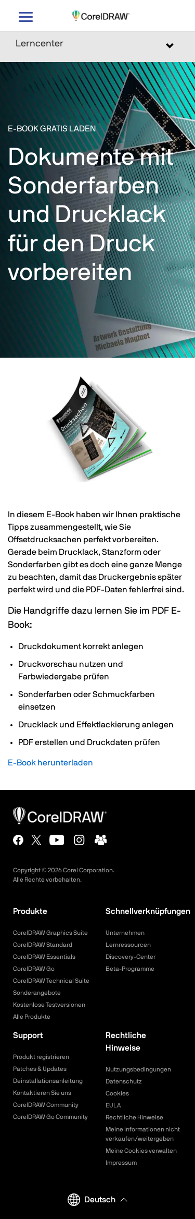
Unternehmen (125, 933)
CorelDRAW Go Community (50, 1117)
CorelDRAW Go (34, 969)
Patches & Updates (40, 1069)
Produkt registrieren (41, 1057)
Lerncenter (39, 43)
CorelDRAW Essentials (44, 957)
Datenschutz (124, 1081)
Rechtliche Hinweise (134, 1117)
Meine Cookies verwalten (141, 1151)
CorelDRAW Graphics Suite (50, 933)
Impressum (121, 1163)
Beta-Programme (130, 969)
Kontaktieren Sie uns (42, 1093)
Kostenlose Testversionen (49, 1005)
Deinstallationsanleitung (48, 1081)
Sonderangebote (37, 993)
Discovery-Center (130, 957)
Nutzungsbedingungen (138, 1069)
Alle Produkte (31, 1017)
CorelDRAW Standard (42, 945)
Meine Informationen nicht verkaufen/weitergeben (143, 1134)
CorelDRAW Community (46, 1105)
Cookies (117, 1093)
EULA (113, 1105)
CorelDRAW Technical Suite (51, 981)
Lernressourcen (128, 945)
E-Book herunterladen (50, 763)
